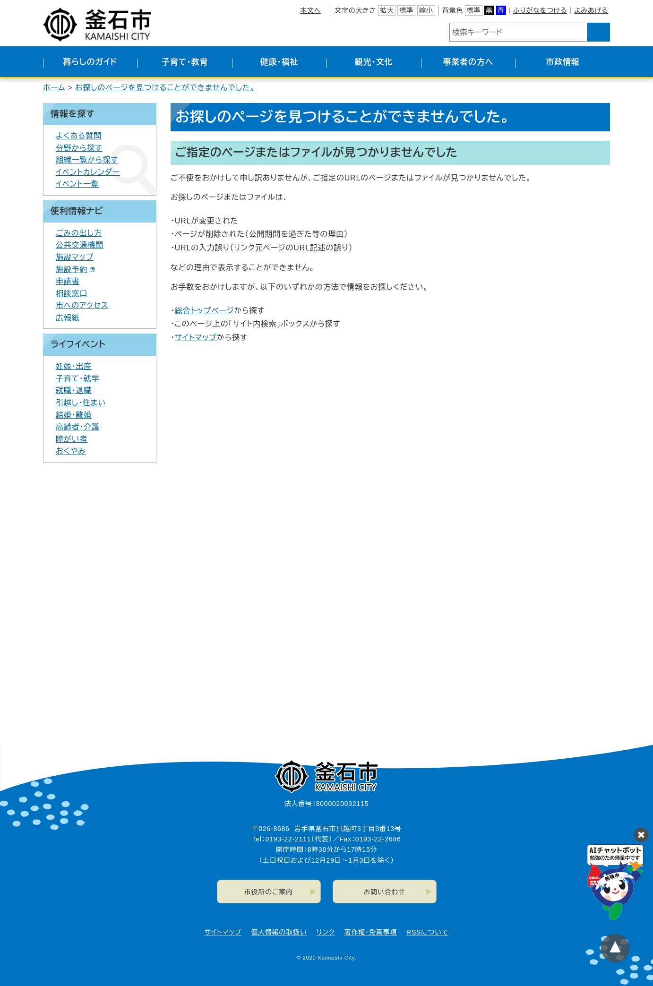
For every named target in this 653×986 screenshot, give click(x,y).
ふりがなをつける (540, 10)
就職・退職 (74, 390)
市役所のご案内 (268, 892)
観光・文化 (374, 62)
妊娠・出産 (74, 366)
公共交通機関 (79, 245)
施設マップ (75, 257)
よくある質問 (79, 136)
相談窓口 (71, 294)
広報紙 (67, 318)
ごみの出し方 (79, 233)
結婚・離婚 (74, 415)
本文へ (310, 10)
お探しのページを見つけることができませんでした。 (165, 88)
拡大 (387, 10)
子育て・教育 (185, 62)
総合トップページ (204, 311)
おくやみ (71, 451)
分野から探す (79, 148)
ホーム (54, 88)
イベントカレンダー (88, 172)
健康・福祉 (279, 62)
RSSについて (427, 932)
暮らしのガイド (90, 62)
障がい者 (71, 439)
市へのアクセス (82, 305)
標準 (406, 10)
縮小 (426, 10)
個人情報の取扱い (279, 932)
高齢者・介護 (78, 427)
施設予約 (75, 270)
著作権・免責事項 (370, 932)
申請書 (67, 281)
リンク (326, 932)
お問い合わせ (384, 892)
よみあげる (591, 10)
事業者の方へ (468, 62)
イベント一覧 (77, 184)
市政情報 (562, 62)
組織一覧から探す (87, 160)
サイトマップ (196, 338)
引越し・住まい (81, 403)
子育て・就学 (77, 379)
